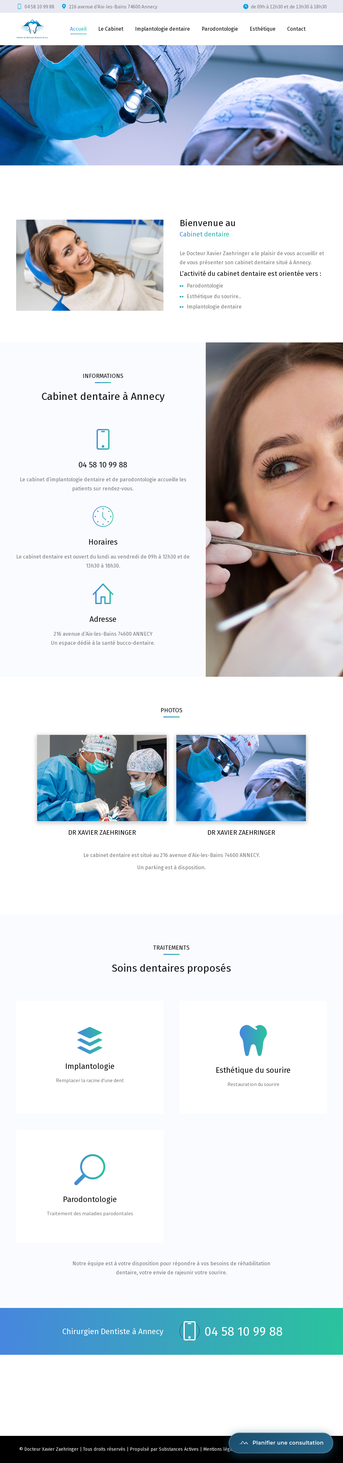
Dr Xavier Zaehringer (102, 832)
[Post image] (102, 778)
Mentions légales (221, 1449)
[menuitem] (78, 29)
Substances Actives (179, 1449)
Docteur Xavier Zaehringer (51, 1449)
